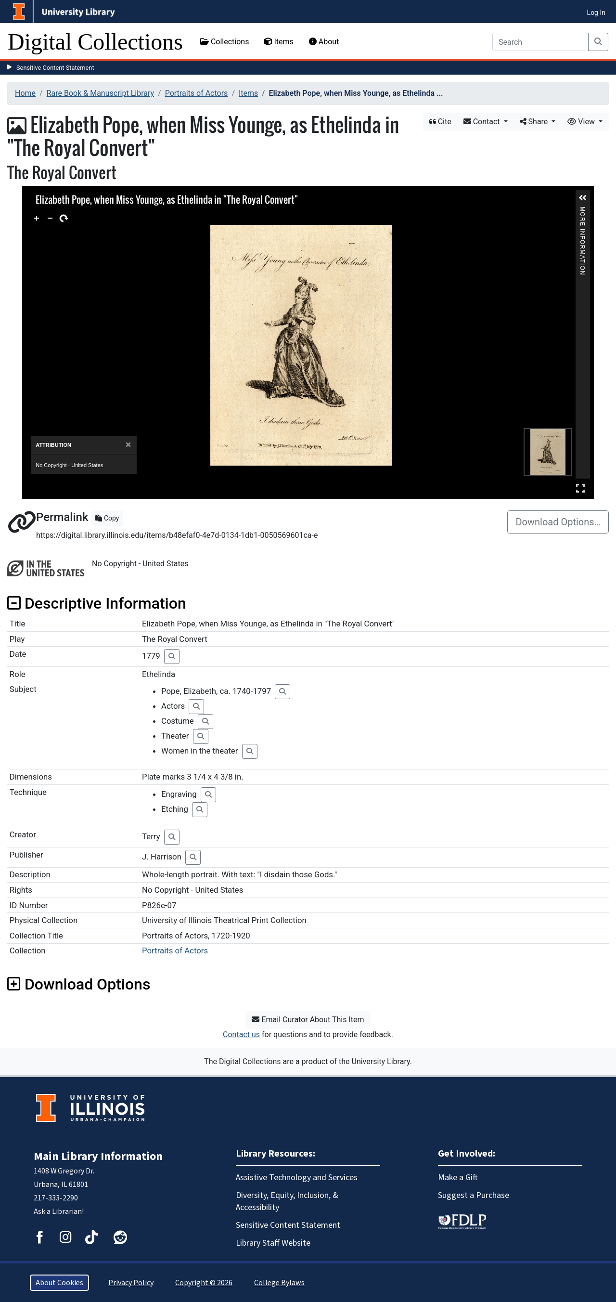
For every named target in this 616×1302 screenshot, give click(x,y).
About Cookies (59, 1282)
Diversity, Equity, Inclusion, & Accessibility (287, 1201)
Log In (596, 12)
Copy (107, 518)
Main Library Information (98, 1156)
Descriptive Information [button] (96, 603)
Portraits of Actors (196, 93)
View (582, 121)
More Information (582, 211)
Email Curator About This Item (308, 1019)
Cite (440, 121)
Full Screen (580, 488)
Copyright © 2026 (203, 1282)
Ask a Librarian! (59, 1211)
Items (278, 41)
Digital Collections (95, 41)
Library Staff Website (273, 1243)
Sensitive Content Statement (55, 67)
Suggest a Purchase (473, 1195)
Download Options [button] (78, 984)
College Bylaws (279, 1282)
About (324, 41)
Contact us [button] (241, 1034)
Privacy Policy (131, 1282)
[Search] (540, 42)
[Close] (128, 445)
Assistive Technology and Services (297, 1178)
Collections (224, 41)
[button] (583, 198)
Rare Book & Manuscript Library (100, 93)
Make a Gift (458, 1178)
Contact (482, 121)
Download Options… (558, 522)
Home (25, 93)
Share (535, 121)
